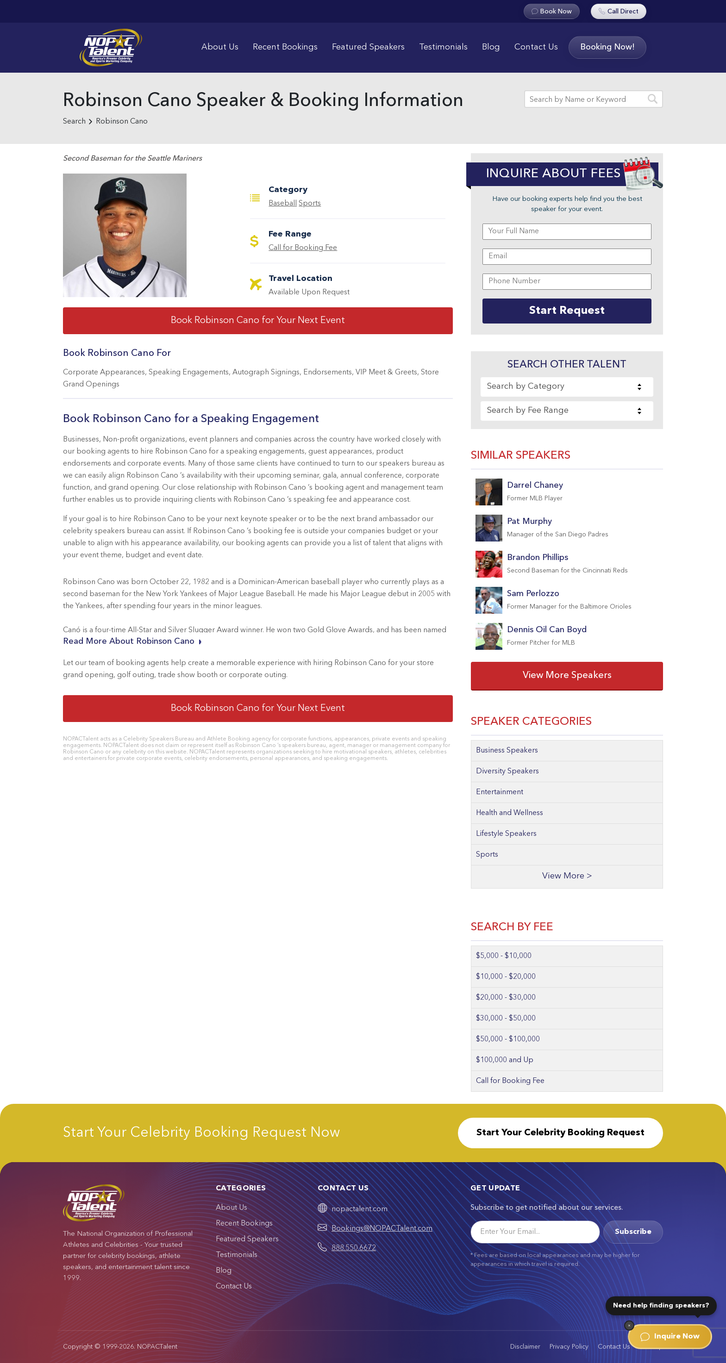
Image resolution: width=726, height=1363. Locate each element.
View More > (567, 876)
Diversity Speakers (507, 771)
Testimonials (443, 47)
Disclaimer (525, 1347)
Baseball (283, 203)
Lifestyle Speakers (506, 834)
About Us (219, 47)
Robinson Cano (122, 121)
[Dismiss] (629, 1325)
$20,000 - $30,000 (506, 998)
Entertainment (499, 792)
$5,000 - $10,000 (504, 956)
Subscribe (633, 1232)
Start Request (567, 311)
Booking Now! (607, 47)
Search (74, 121)
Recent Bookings (285, 47)
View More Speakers (567, 675)
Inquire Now (670, 1336)
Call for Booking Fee (303, 248)
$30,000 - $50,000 (506, 1018)
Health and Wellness (509, 813)
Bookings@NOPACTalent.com (382, 1228)
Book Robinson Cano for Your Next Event (258, 320)
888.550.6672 (354, 1248)
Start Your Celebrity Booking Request (560, 1133)
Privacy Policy (569, 1347)
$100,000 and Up (504, 1060)
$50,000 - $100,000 (508, 1039)
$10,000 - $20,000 (506, 977)
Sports (310, 203)
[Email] (535, 1232)
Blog (491, 47)
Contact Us (536, 47)
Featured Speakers (368, 47)
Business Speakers (507, 750)
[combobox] (567, 387)
